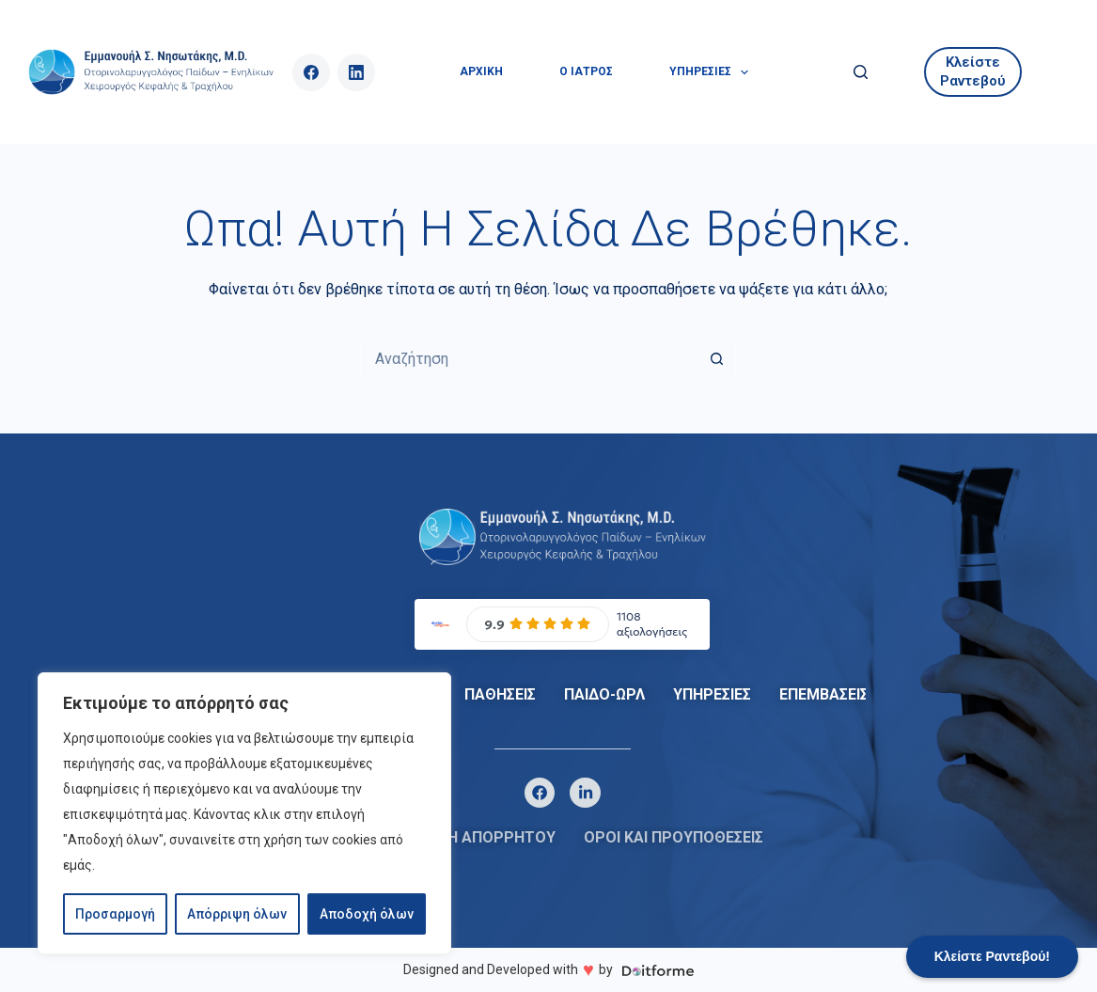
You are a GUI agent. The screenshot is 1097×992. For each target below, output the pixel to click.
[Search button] (717, 358)
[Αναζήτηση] (861, 72)
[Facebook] (311, 72)
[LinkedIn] (356, 72)
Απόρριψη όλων (237, 913)
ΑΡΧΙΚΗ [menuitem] (481, 71)
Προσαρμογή (115, 913)
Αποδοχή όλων (367, 913)
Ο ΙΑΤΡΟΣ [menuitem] (586, 71)
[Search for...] (529, 358)
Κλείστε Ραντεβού (973, 71)
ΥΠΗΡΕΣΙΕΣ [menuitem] (712, 72)
